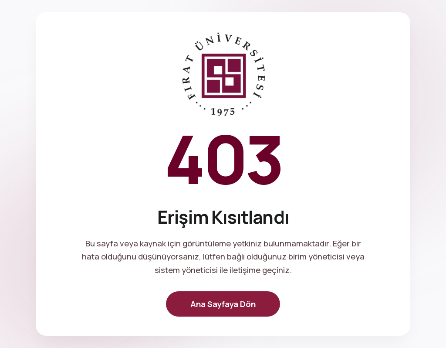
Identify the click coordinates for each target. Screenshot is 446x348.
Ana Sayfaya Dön (223, 304)
